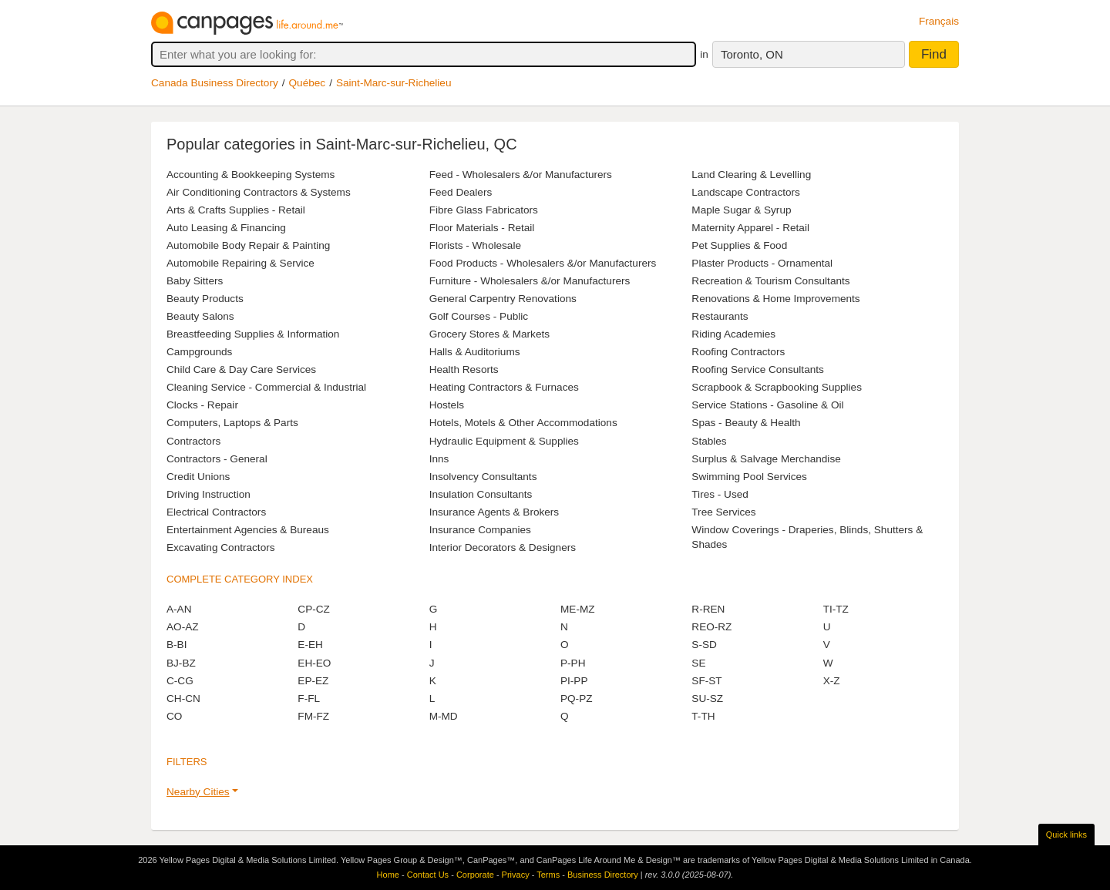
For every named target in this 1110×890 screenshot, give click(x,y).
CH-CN (183, 698)
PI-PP (574, 681)
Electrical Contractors (216, 512)
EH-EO (314, 663)
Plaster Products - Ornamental (761, 263)
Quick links (1066, 834)
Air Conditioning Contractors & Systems (258, 192)
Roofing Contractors (738, 352)
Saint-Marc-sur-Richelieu (394, 83)
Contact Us (428, 874)
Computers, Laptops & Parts (232, 422)
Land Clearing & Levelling (751, 174)
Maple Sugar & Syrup (741, 210)
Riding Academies (733, 334)
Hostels (446, 405)
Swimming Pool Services (749, 476)
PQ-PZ (576, 698)
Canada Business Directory (214, 83)
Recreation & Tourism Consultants (770, 281)
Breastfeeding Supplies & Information (252, 334)
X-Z (831, 681)
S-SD (703, 644)
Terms (548, 874)
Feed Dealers (461, 192)
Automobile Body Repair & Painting (248, 245)
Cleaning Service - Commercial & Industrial (266, 387)
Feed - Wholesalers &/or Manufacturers (520, 174)
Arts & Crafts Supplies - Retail (235, 210)
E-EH (310, 644)
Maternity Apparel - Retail (750, 227)
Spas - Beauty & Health (745, 422)
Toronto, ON (752, 54)
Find (934, 54)
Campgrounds (199, 352)
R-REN (708, 609)
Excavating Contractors (220, 547)
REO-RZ (711, 627)
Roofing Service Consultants (757, 369)
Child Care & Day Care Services (241, 369)
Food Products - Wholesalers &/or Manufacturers (543, 263)
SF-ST (706, 681)
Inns (439, 459)
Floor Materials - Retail (482, 227)
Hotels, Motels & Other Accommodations (523, 422)
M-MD (443, 716)
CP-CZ (314, 609)
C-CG (179, 681)
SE (698, 663)
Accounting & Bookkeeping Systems (250, 174)
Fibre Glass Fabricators (483, 210)
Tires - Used (719, 494)
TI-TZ (836, 609)
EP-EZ (313, 681)
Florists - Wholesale (475, 245)
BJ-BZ (181, 663)
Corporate (475, 874)
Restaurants (719, 316)
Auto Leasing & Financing (226, 227)
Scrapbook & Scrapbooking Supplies (776, 387)
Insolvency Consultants (483, 476)
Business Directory (602, 874)
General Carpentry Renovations (503, 298)
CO (174, 716)
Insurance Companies (480, 530)
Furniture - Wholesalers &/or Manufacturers (530, 281)
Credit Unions (198, 476)
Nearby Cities (198, 792)
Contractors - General (216, 459)
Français (939, 21)
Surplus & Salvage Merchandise (765, 459)
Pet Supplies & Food (739, 245)
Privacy (516, 874)
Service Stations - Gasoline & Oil (767, 405)
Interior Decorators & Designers (502, 547)
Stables (708, 441)
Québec (307, 83)
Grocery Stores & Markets (489, 334)
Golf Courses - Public (478, 316)
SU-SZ (707, 698)
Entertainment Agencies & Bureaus (247, 530)
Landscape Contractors (745, 192)
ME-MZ (577, 609)
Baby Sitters (194, 281)
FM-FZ (313, 716)
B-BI (176, 644)
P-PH (572, 663)
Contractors (193, 441)
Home (388, 874)
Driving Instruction (208, 494)
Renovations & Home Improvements (775, 298)
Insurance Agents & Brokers (494, 512)
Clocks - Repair (202, 405)
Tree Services (723, 512)
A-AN (178, 609)
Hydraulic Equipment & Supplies (504, 441)
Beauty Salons (200, 316)
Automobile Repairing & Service (240, 263)
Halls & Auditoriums (474, 352)
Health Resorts (464, 369)
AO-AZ (182, 627)
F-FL (309, 698)
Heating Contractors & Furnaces (504, 387)
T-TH (703, 716)
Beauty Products (205, 298)
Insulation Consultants (481, 494)
